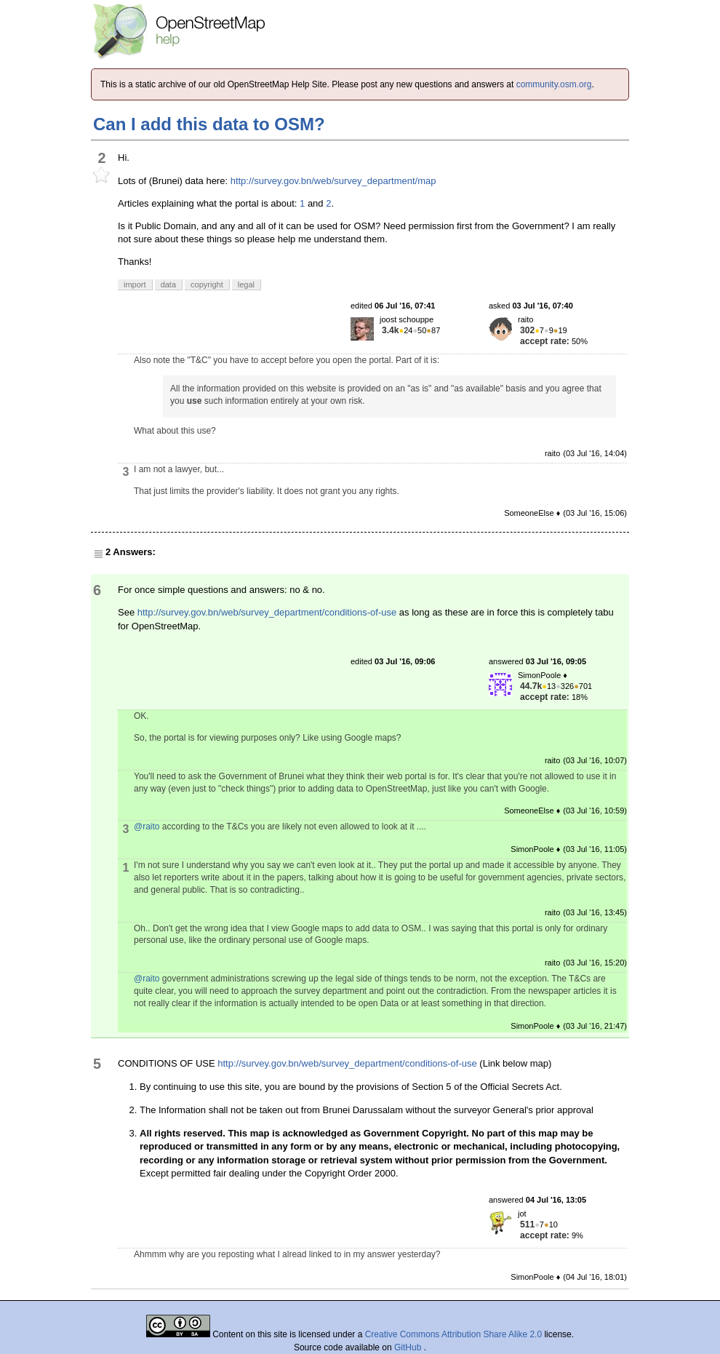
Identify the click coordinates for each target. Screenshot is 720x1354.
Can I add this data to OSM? (209, 124)
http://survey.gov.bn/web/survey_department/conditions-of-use (266, 612)
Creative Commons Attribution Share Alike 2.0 (453, 1334)
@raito (147, 826)
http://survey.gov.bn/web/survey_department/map (333, 180)
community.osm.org (554, 84)
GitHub (409, 1347)
